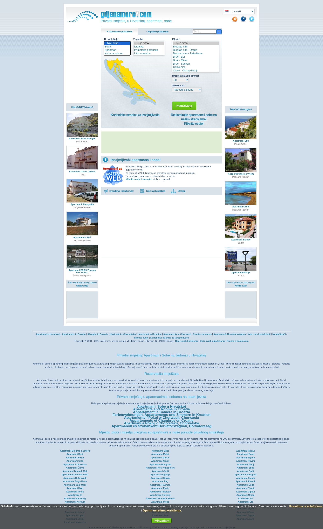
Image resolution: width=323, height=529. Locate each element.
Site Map (178, 191)
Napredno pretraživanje (158, 31)
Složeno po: (178, 85)
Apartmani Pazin (160, 488)
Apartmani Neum (160, 461)
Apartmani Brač (75, 454)
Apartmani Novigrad (160, 464)
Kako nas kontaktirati (152, 191)
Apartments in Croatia (74, 334)
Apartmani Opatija (160, 474)
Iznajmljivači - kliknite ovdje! (118, 191)
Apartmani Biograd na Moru (75, 451)
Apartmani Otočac (160, 478)
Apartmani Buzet (75, 457)
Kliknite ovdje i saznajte (138, 179)
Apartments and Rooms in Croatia (161, 409)
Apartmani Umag (245, 495)
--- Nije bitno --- (149, 43)
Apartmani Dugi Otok (75, 485)
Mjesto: (176, 39)
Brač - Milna (196, 60)
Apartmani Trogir (245, 488)
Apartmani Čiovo (75, 467)
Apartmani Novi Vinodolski (160, 467)
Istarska (149, 47)
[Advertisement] (161, 142)
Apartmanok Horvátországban (229, 334)
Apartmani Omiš (160, 471)
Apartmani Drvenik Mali (75, 471)
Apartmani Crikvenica (75, 464)
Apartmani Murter (160, 457)
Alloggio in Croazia (97, 334)
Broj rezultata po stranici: (186, 76)
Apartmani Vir (245, 498)
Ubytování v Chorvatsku (123, 334)
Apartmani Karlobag (75, 498)
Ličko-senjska (149, 53)
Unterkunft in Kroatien (150, 334)
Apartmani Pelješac (160, 491)
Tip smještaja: (111, 39)
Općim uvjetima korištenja (162, 510)
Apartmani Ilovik (75, 491)
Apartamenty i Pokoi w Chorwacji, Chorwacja (161, 418)
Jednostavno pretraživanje (120, 31)
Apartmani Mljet (160, 451)
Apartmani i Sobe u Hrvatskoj (161, 406)
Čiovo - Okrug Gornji (196, 70)
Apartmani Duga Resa (75, 481)
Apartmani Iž (75, 495)
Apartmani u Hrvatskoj (48, 334)
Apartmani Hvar (75, 488)
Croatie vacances (202, 334)
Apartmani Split (245, 471)
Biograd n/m (196, 47)
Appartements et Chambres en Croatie (161, 420)
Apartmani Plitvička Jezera (160, 498)
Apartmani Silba (245, 467)
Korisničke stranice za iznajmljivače (135, 115)
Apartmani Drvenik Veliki (75, 474)
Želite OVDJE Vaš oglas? (82, 107)
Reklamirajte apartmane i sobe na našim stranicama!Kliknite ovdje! (194, 119)
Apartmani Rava (245, 454)
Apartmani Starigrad (245, 474)
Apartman (117, 50)
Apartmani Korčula (75, 502)
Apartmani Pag (160, 481)
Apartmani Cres (75, 461)
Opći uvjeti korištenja (186, 341)
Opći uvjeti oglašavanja (212, 341)
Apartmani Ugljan (245, 491)
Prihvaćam (161, 520)
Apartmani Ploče (160, 502)
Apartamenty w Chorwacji (177, 334)
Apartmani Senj (245, 464)
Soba (117, 47)
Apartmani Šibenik (245, 481)
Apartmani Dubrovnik (75, 478)
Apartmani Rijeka (245, 457)
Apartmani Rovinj (245, 461)
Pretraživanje (184, 105)
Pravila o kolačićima (237, 341)
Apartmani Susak (245, 478)
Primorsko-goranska (149, 50)
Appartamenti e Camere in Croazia (161, 412)
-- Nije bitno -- (117, 43)
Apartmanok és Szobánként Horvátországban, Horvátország (162, 426)
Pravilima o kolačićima (305, 506)
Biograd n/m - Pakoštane (196, 53)
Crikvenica (196, 67)
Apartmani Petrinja (160, 495)
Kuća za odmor (117, 53)
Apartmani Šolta (245, 485)
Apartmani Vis (245, 502)
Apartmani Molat (160, 454)
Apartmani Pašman (160, 485)
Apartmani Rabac (245, 451)
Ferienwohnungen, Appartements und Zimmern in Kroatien (161, 415)
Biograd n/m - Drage (196, 50)
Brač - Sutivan (196, 64)
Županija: (138, 39)
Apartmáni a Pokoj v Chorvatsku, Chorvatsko (161, 423)
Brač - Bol (196, 57)
